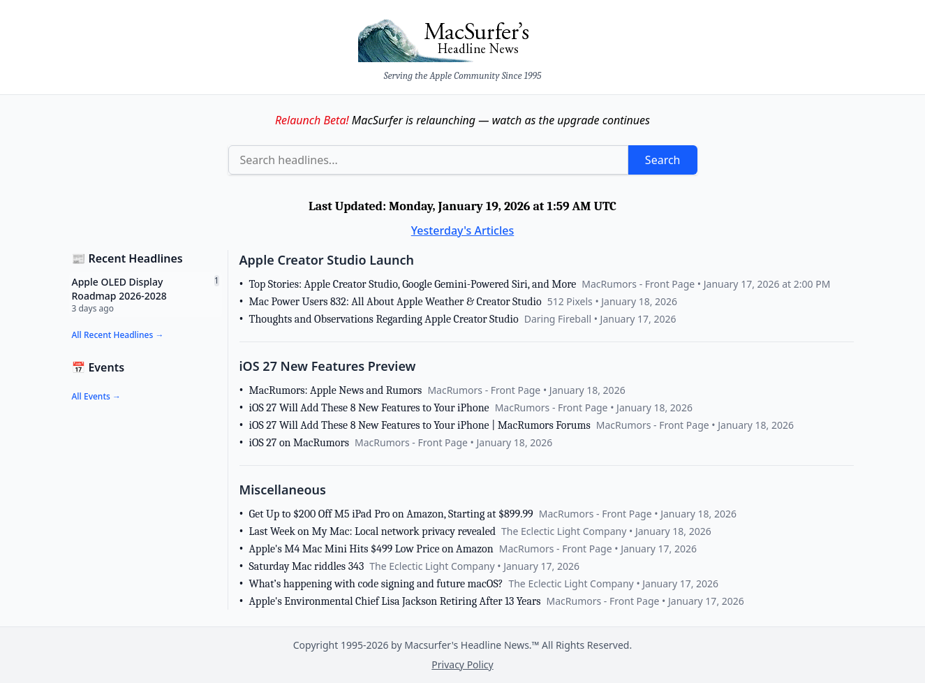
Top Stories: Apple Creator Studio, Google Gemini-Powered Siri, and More (413, 284)
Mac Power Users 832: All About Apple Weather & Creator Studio (395, 301)
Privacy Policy (462, 664)
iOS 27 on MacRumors (299, 442)
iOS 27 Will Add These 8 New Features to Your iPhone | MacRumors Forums (420, 425)
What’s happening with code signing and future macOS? (376, 584)
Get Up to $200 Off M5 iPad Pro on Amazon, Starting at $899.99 (391, 514)
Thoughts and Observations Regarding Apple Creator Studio (384, 319)
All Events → (96, 396)
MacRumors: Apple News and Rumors (335, 390)
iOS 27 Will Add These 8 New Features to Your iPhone (369, 408)
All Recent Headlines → (118, 335)
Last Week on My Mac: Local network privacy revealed (372, 531)
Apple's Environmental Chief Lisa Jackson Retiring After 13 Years (395, 601)
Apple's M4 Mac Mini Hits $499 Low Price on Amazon (371, 549)
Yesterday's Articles (463, 230)
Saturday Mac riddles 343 (306, 566)
